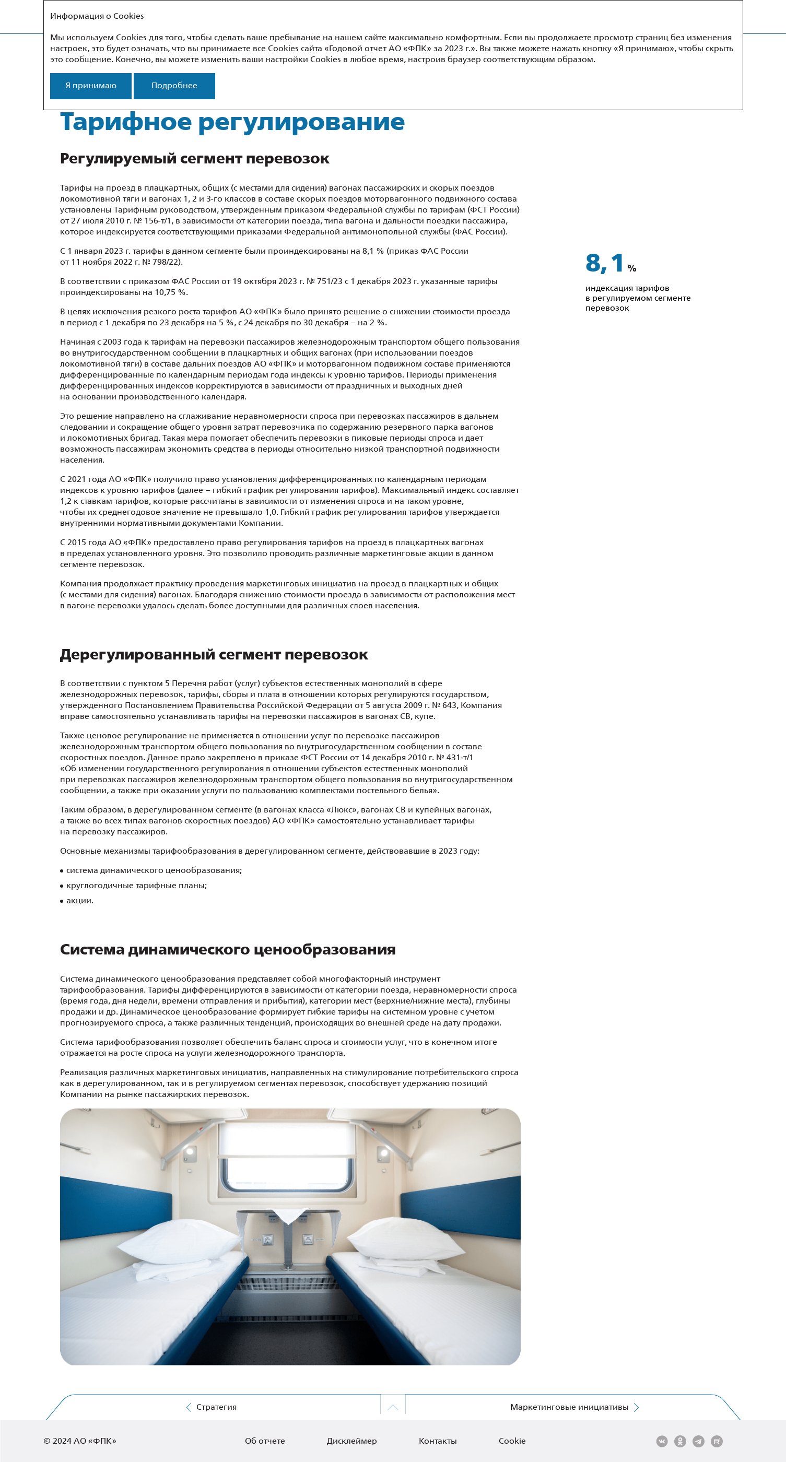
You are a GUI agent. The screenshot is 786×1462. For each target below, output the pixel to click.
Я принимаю (90, 86)
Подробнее (174, 86)
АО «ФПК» (95, 1441)
